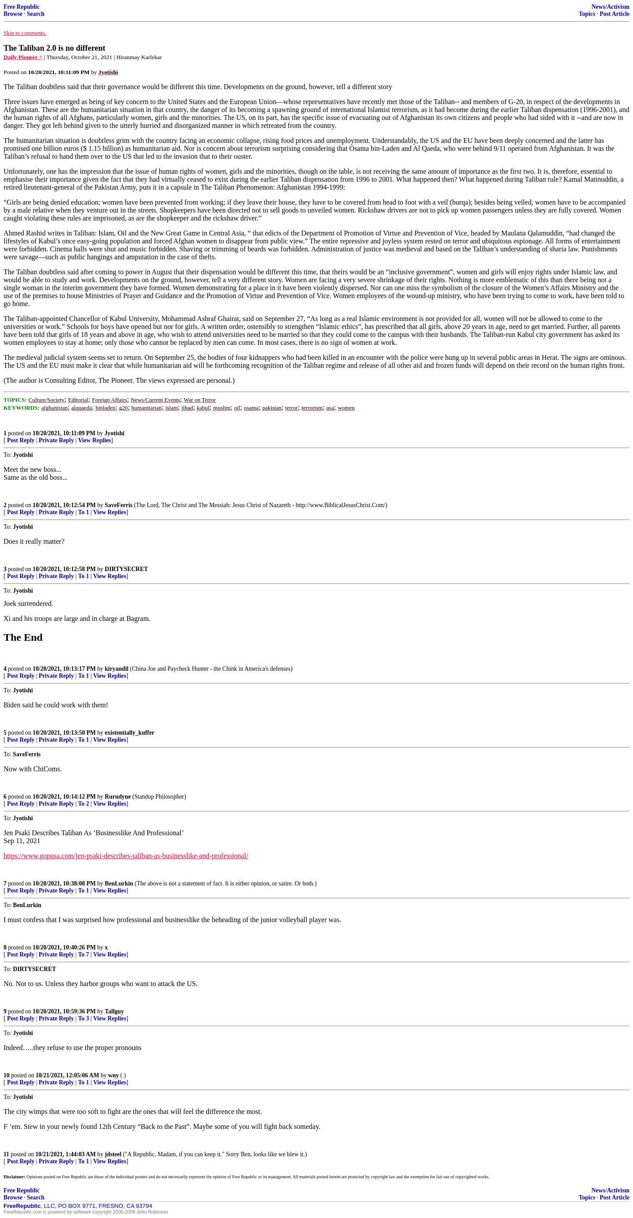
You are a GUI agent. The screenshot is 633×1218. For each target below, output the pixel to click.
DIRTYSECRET (126, 569)
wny (113, 1075)
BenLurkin (119, 883)
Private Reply (56, 440)
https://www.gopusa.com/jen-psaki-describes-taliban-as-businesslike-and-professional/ (126, 855)
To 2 (83, 803)
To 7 (83, 954)
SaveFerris (119, 505)
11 (6, 1154)
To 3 (83, 1018)
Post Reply (20, 440)
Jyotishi (114, 433)
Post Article (614, 14)
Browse (13, 14)
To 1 (83, 512)
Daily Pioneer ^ (23, 57)
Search (36, 14)
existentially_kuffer (130, 732)
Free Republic (22, 7)
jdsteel (113, 1154)
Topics (587, 14)
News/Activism (610, 7)
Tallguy (114, 1011)
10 (7, 1075)
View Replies (94, 440)
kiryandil (117, 668)
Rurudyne (118, 796)
